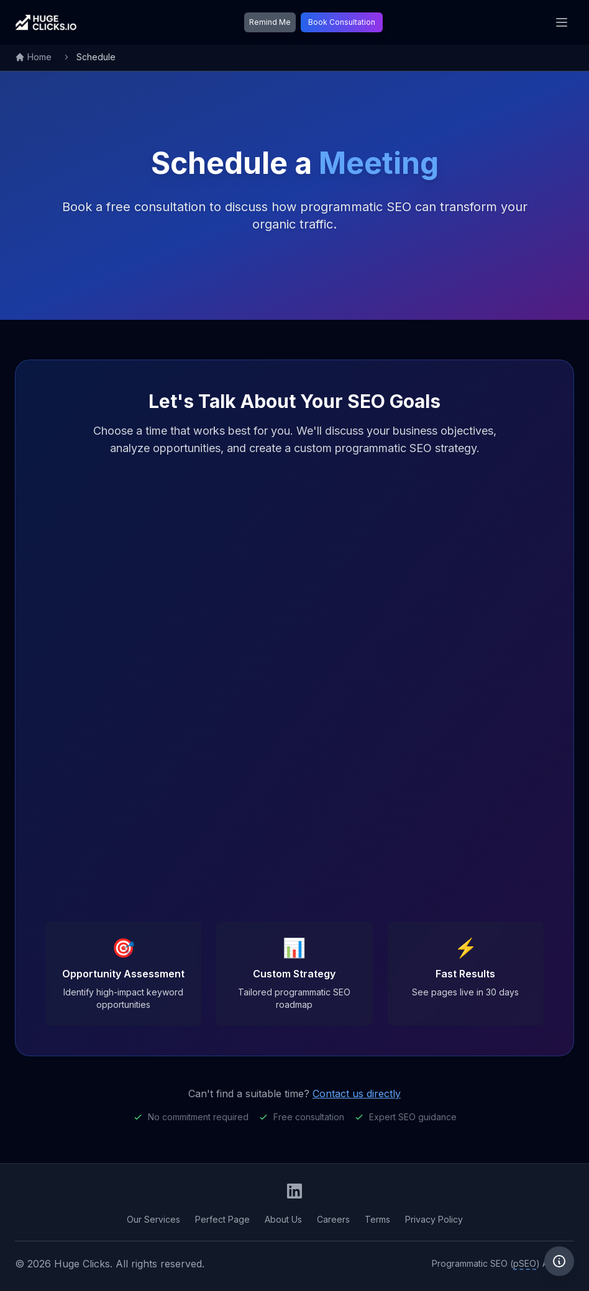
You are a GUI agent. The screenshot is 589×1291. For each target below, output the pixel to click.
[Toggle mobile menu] (561, 22)
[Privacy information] (559, 1261)
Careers (333, 1219)
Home (33, 57)
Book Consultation (341, 22)
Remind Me (270, 22)
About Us (283, 1219)
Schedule (96, 57)
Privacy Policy (434, 1219)
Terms (377, 1219)
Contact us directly (357, 1093)
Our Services (153, 1219)
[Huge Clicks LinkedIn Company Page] (294, 1191)
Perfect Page (222, 1219)
